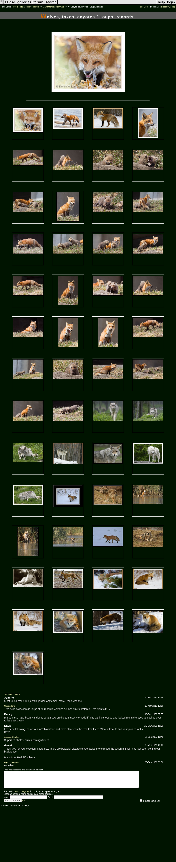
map (173, 7)
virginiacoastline (11, 762)
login (17, 795)
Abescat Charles (11, 737)
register (25, 795)
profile (15, 7)
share (17, 694)
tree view (144, 7)
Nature (36, 7)
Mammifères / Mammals (53, 7)
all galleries (25, 7)
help (24, 804)
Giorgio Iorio (9, 706)
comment (9, 694)
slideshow (165, 7)
